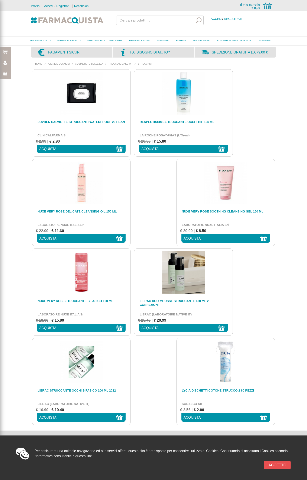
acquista (45, 149)
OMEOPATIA (264, 40)
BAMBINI (181, 40)
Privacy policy (174, 404)
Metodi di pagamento (179, 416)
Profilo (35, 6)
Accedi (48, 6)
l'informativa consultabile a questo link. (64, 456)
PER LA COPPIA (201, 40)
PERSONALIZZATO (40, 40)
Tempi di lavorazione (179, 425)
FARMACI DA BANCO (69, 40)
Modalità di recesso (178, 433)
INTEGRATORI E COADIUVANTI (104, 40)
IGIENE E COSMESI (139, 40)
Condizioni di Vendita (179, 408)
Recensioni (81, 6)
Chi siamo (172, 412)
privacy (240, 283)
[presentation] (186, 294)
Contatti (171, 399)
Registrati (62, 6)
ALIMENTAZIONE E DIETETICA (234, 40)
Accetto (277, 465)
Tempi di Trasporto (177, 429)
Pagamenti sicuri (64, 52)
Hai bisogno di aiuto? (150, 52)
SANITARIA (163, 40)
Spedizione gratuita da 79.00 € (240, 52)
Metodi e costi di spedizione (183, 421)
